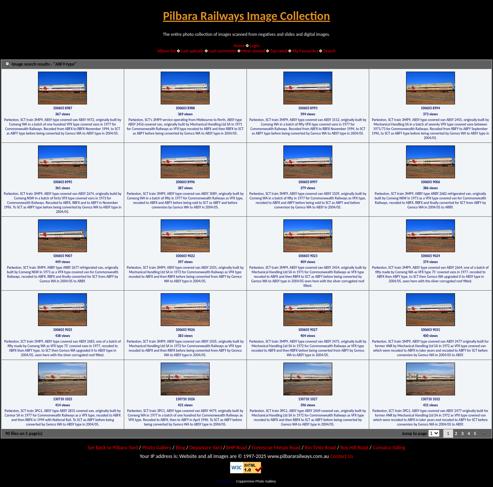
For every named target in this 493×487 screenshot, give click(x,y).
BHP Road (236, 447)
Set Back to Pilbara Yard (113, 447)
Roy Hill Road (354, 447)
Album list (166, 51)
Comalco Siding (389, 447)
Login (254, 45)
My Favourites (305, 51)
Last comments (222, 51)
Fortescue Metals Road (276, 447)
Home (239, 45)
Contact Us (341, 456)
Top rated (279, 51)
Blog (180, 447)
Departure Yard (205, 447)
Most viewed (253, 51)
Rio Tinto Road (320, 447)
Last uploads (192, 51)
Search (329, 51)
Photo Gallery (156, 447)
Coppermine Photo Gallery (256, 481)
